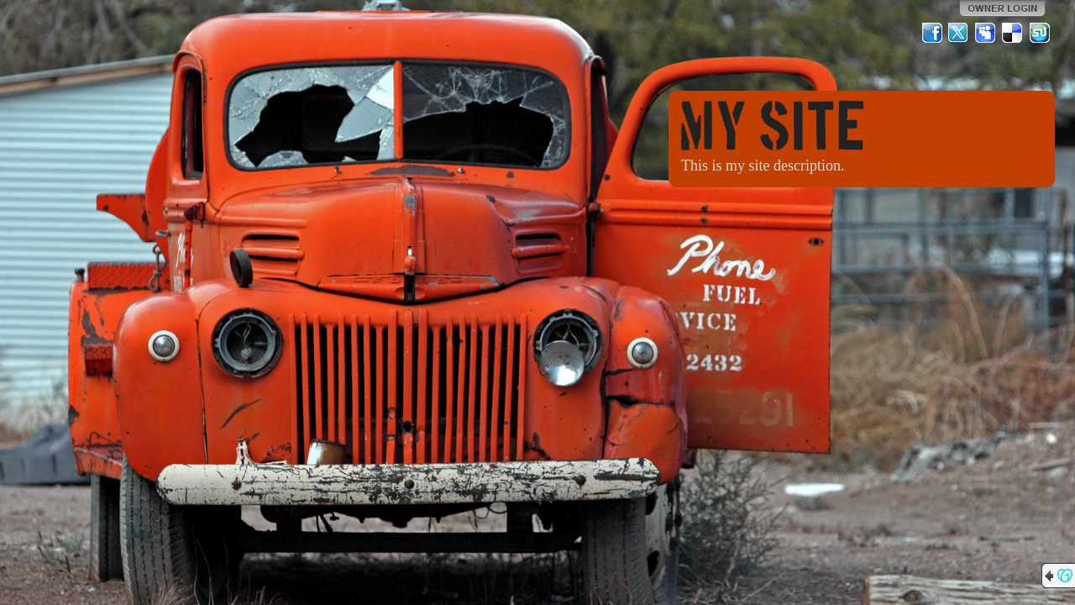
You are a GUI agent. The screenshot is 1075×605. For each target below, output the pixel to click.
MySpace (986, 33)
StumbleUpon (1039, 33)
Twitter (959, 33)
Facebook (932, 33)
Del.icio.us (1013, 33)
